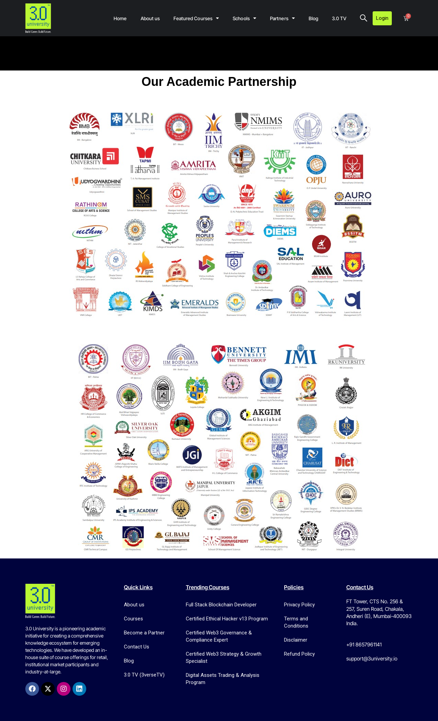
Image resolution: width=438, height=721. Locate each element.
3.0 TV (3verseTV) (144, 675)
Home (120, 18)
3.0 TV (339, 18)
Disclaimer (295, 640)
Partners (282, 18)
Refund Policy (299, 654)
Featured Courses (196, 18)
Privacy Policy (299, 605)
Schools (244, 18)
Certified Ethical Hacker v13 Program (227, 619)
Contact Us (136, 647)
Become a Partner (144, 633)
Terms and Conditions (296, 622)
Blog (313, 18)
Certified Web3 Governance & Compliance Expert (219, 636)
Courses (133, 619)
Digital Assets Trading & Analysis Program (222, 678)
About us (150, 18)
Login (382, 18)
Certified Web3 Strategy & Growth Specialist (223, 657)
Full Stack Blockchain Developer (221, 605)
